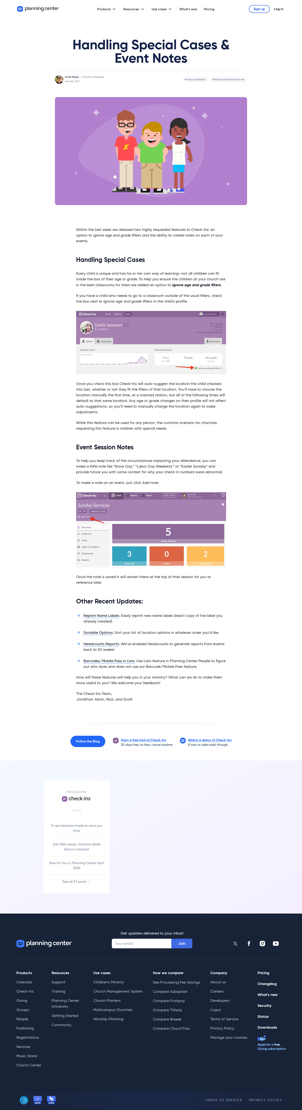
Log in (278, 9)
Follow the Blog (88, 741)
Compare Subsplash (170, 991)
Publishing (25, 1028)
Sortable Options (98, 632)
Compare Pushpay (169, 1000)
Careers (217, 991)
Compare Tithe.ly (167, 1010)
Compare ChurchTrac (171, 1028)
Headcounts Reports (101, 644)
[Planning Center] (38, 9)
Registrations (27, 1037)
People (22, 1019)
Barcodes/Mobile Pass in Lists (108, 661)
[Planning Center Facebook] (249, 943)
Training (58, 991)
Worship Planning (108, 1019)
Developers (220, 1000)
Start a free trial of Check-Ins (143, 740)
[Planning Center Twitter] (235, 943)
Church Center (28, 1065)
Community (61, 1025)
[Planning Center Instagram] (262, 943)
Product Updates (195, 79)
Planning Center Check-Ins (228, 79)
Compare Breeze (167, 1019)
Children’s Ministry (108, 982)
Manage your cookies (228, 1037)
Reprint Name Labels (101, 615)
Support (58, 982)
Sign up (259, 9)
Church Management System (118, 991)
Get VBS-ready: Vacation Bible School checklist (76, 846)
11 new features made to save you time (76, 828)
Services (23, 1046)
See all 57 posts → (76, 882)
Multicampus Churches (112, 1009)
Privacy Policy (222, 1028)
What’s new (188, 9)
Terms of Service (224, 1019)
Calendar (24, 982)
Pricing (209, 9)
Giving (21, 1000)
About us (218, 982)
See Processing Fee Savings (176, 982)
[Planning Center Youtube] (275, 943)
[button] (210, 740)
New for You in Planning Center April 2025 (76, 865)
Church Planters (107, 1000)
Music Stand (26, 1056)
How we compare (168, 972)
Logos (215, 1009)
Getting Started (65, 1015)
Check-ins (25, 991)
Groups (22, 1009)
